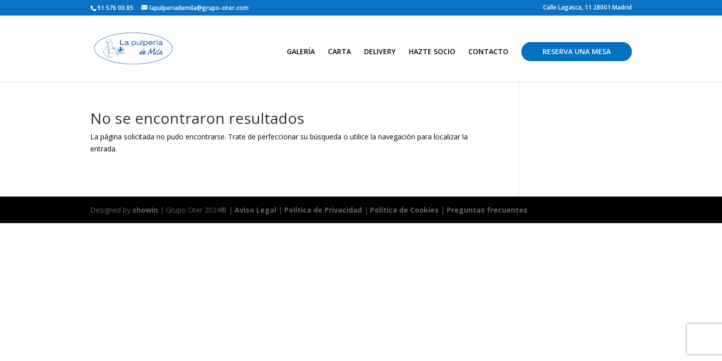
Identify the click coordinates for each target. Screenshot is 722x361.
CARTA (339, 52)
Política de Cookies (405, 210)
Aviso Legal (255, 210)
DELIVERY (380, 52)
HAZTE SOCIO (432, 52)
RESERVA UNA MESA (577, 51)
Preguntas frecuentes (487, 210)
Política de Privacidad (323, 210)
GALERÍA (301, 52)
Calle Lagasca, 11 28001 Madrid (587, 8)
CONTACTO (488, 52)
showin (145, 210)
